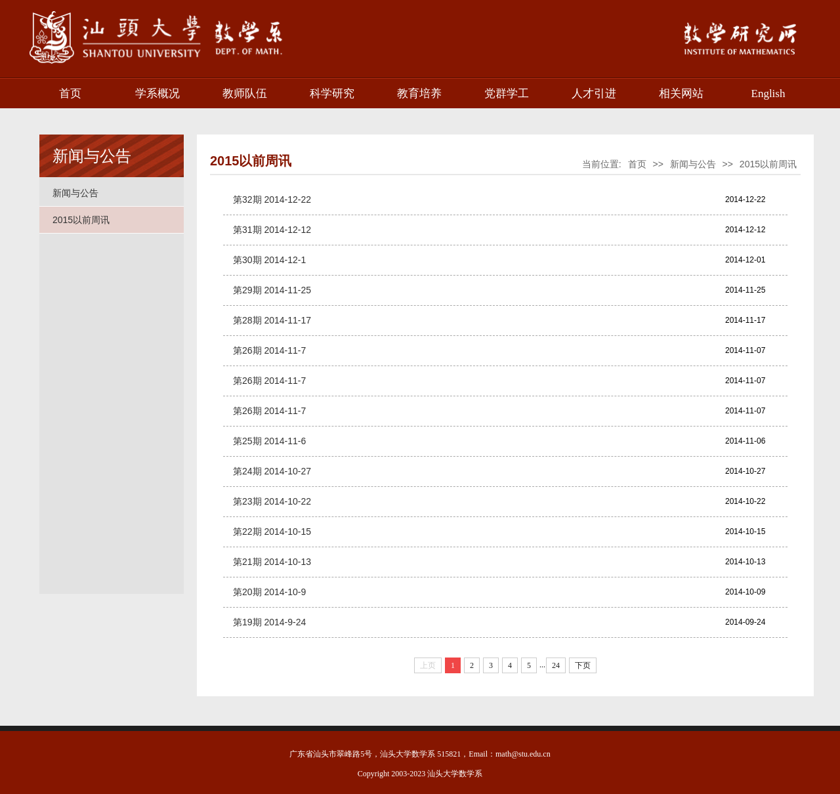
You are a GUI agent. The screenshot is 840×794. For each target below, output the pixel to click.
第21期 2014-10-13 (272, 561)
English (768, 93)
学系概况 (157, 93)
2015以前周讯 (81, 220)
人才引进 (594, 93)
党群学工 (506, 93)
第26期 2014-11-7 (269, 350)
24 (556, 665)
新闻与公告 (75, 193)
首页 (70, 93)
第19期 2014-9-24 (269, 622)
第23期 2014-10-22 (272, 501)
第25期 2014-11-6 (269, 441)
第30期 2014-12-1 (269, 260)
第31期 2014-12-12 (272, 229)
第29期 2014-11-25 (272, 290)
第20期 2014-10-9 (269, 592)
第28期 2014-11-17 (272, 320)
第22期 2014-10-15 (272, 531)
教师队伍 (244, 93)
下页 (583, 665)
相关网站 (681, 93)
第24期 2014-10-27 (272, 471)
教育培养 (419, 93)
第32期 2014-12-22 (272, 199)
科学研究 (332, 93)
